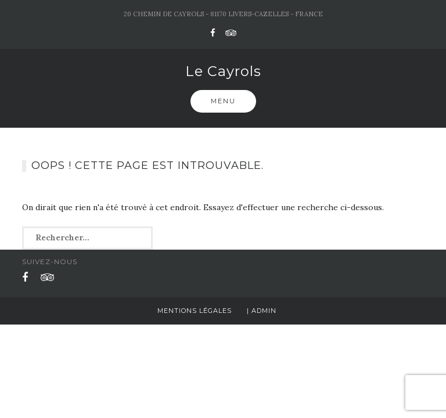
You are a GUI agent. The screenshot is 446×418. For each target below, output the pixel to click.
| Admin (261, 311)
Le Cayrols (223, 71)
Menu (223, 101)
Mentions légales (194, 311)
